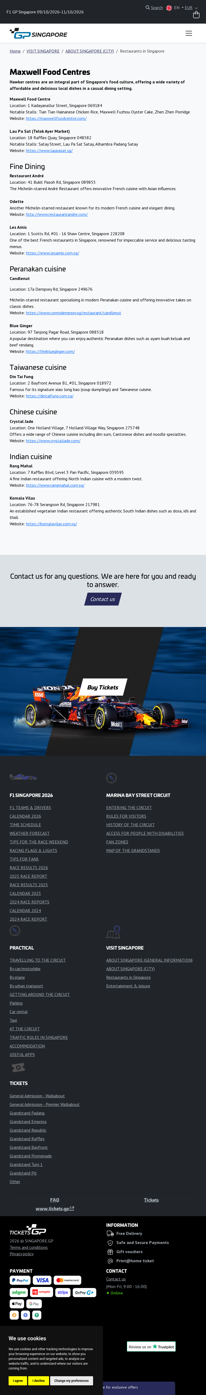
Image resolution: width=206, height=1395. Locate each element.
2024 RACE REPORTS (29, 902)
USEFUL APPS (22, 1054)
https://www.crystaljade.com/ (53, 440)
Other (15, 1181)
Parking (16, 1003)
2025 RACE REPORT (28, 876)
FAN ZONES (117, 841)
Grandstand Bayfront (29, 1147)
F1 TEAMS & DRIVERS (30, 807)
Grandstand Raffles (27, 1138)
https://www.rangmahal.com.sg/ (55, 485)
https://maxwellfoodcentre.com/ (56, 118)
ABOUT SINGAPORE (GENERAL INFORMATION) (149, 960)
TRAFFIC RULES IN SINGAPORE (39, 1037)
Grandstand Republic (28, 1130)
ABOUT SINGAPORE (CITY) (89, 51)
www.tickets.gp (55, 1208)
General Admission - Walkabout (37, 1095)
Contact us (103, 599)
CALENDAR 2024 (25, 910)
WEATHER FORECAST (30, 833)
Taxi (13, 1020)
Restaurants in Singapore (128, 977)
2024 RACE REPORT (28, 919)
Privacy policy (22, 1253)
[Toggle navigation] (188, 33)
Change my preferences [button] (71, 1381)
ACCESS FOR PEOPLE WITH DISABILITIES (145, 833)
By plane (17, 977)
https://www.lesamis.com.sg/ (52, 253)
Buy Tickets (102, 687)
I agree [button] (18, 1381)
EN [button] (173, 8)
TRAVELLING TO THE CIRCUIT (38, 960)
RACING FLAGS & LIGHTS (33, 850)
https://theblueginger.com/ (50, 351)
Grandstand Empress (28, 1121)
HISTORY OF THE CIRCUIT (130, 824)
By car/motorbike (25, 968)
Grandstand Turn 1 (26, 1164)
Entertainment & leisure (128, 985)
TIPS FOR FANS (24, 859)
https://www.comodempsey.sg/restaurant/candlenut (73, 312)
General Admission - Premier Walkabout (45, 1104)
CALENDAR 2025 (25, 893)
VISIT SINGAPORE (43, 51)
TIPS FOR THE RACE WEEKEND (39, 841)
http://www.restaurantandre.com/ (57, 214)
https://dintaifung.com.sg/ (49, 395)
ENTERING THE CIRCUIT (129, 807)
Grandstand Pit (23, 1173)
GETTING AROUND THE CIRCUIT (40, 994)
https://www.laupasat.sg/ (49, 150)
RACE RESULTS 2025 (29, 884)
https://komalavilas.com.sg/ (51, 523)
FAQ (54, 1200)
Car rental (19, 1011)
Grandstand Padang (27, 1113)
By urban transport (26, 985)
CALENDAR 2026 (25, 816)
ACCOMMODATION (27, 1046)
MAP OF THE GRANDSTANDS (133, 850)
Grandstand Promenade (31, 1155)
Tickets (151, 1200)
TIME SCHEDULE (25, 824)
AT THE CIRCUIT (25, 1028)
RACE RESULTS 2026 (29, 867)
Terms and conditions (29, 1247)
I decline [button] (38, 1381)
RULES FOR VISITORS (126, 816)
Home (15, 51)
